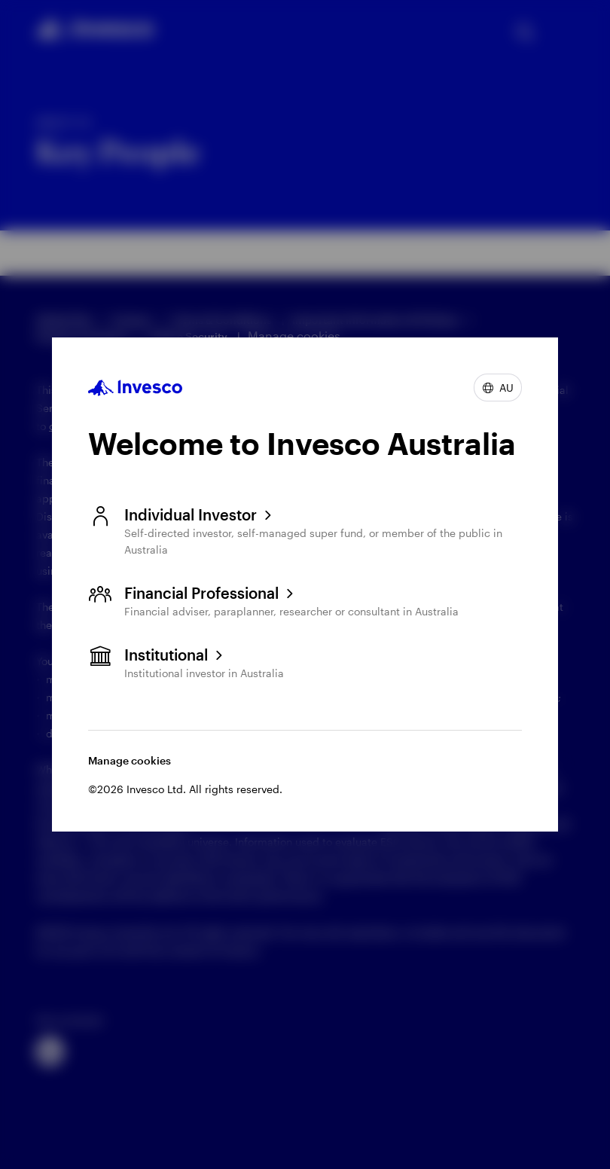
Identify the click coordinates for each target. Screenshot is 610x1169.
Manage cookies (129, 760)
